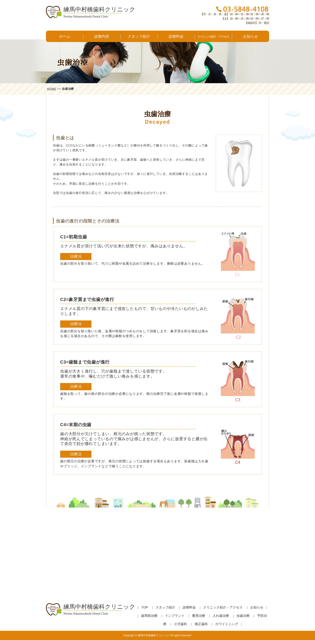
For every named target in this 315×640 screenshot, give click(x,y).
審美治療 (198, 615)
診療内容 (101, 36)
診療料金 (176, 36)
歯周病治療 (149, 615)
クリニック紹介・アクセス (213, 36)
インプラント (175, 615)
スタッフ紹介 (139, 36)
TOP (144, 607)
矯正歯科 (201, 624)
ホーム (64, 36)
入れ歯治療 (221, 615)
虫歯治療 (243, 615)
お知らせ (250, 36)
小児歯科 (180, 624)
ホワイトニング (226, 624)
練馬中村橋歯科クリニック (153, 635)
